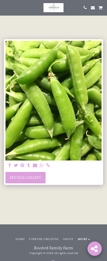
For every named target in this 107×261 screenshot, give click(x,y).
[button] (5, 7)
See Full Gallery (25, 178)
